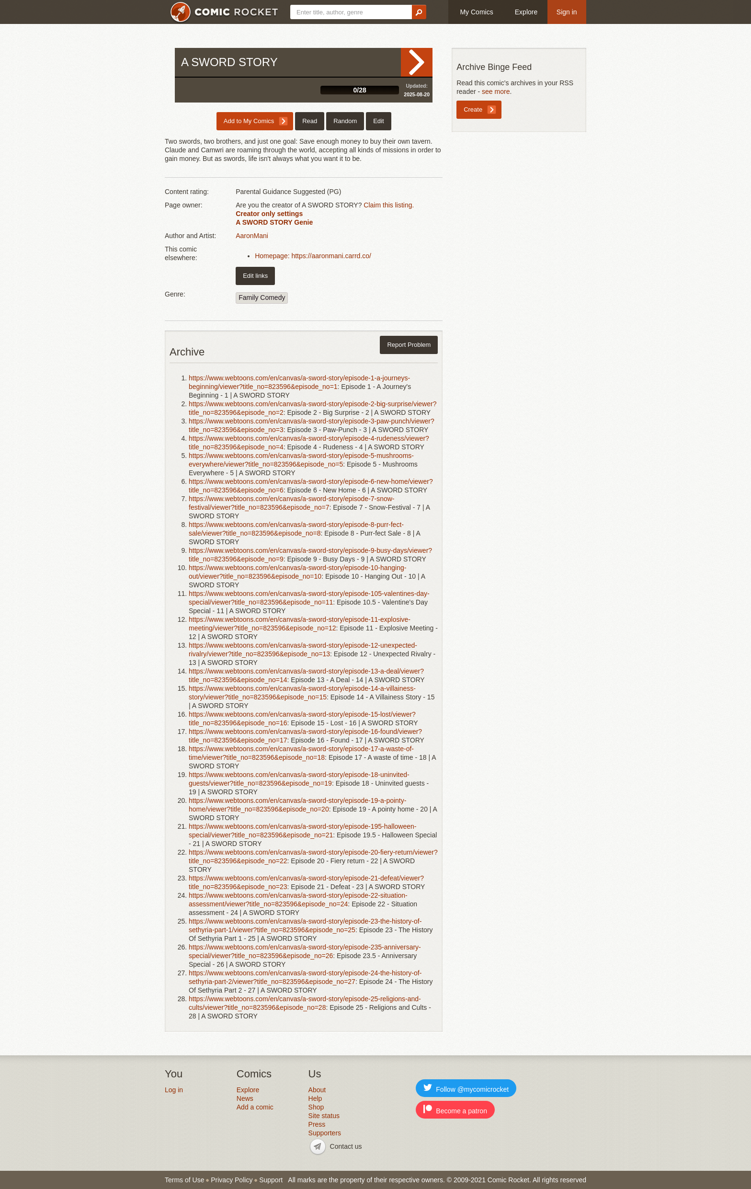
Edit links (255, 275)
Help (315, 1098)
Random (345, 121)
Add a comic (255, 1107)
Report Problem (409, 344)
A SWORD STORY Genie (274, 222)
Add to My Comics (249, 121)
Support (271, 1180)
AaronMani (252, 236)
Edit (378, 121)
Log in (174, 1090)
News (245, 1098)
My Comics (476, 12)
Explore (526, 12)
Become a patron (455, 1110)
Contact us (346, 1146)
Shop (316, 1107)
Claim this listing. (389, 205)
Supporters (324, 1133)
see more (496, 91)
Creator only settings (269, 213)
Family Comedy (262, 297)
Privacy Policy (231, 1180)
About (317, 1090)
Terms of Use (184, 1180)
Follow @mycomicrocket (466, 1088)
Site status (324, 1116)
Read (416, 62)
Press (317, 1124)
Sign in (567, 12)
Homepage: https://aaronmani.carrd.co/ (313, 256)
